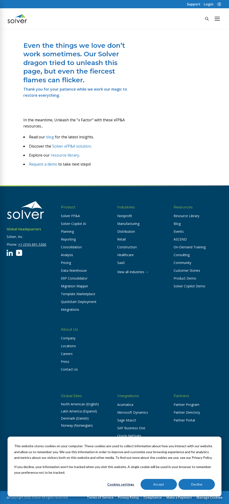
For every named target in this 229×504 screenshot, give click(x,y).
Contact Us (69, 369)
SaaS (121, 262)
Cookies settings (120, 484)
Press (65, 361)
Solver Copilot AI (73, 223)
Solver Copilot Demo (189, 286)
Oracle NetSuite (129, 436)
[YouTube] (19, 253)
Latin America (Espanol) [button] (79, 411)
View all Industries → (133, 272)
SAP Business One (131, 428)
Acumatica (125, 404)
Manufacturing (128, 223)
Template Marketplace (78, 294)
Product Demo (185, 278)
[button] (217, 18)
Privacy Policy (128, 497)
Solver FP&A (70, 216)
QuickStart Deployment (78, 301)
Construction (127, 247)
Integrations (70, 309)
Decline (196, 484)
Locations (68, 346)
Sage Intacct (126, 420)
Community (182, 262)
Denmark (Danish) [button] (75, 418)
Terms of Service (100, 497)
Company (68, 338)
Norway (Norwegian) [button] (77, 425)
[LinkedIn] (10, 253)
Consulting (182, 255)
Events (179, 231)
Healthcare (125, 255)
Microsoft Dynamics (132, 412)
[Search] (206, 18)
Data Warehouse (74, 270)
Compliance (152, 497)
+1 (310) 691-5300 (32, 244)
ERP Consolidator (74, 278)
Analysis (67, 255)
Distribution (126, 231)
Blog (177, 223)
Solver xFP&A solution (71, 146)
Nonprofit (124, 216)
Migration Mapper (74, 286)
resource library (65, 155)
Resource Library (186, 216)
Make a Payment (179, 497)
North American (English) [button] (80, 404)
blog (50, 137)
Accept (158, 484)
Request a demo (43, 164)
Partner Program (186, 404)
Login (208, 4)
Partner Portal (184, 420)
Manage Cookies (209, 497)
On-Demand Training (190, 247)
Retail (121, 239)
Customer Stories (187, 270)
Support (193, 4)
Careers (67, 353)
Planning (67, 231)
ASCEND (180, 239)
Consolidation (71, 247)
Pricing (66, 262)
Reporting (68, 239)
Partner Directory (187, 412)
